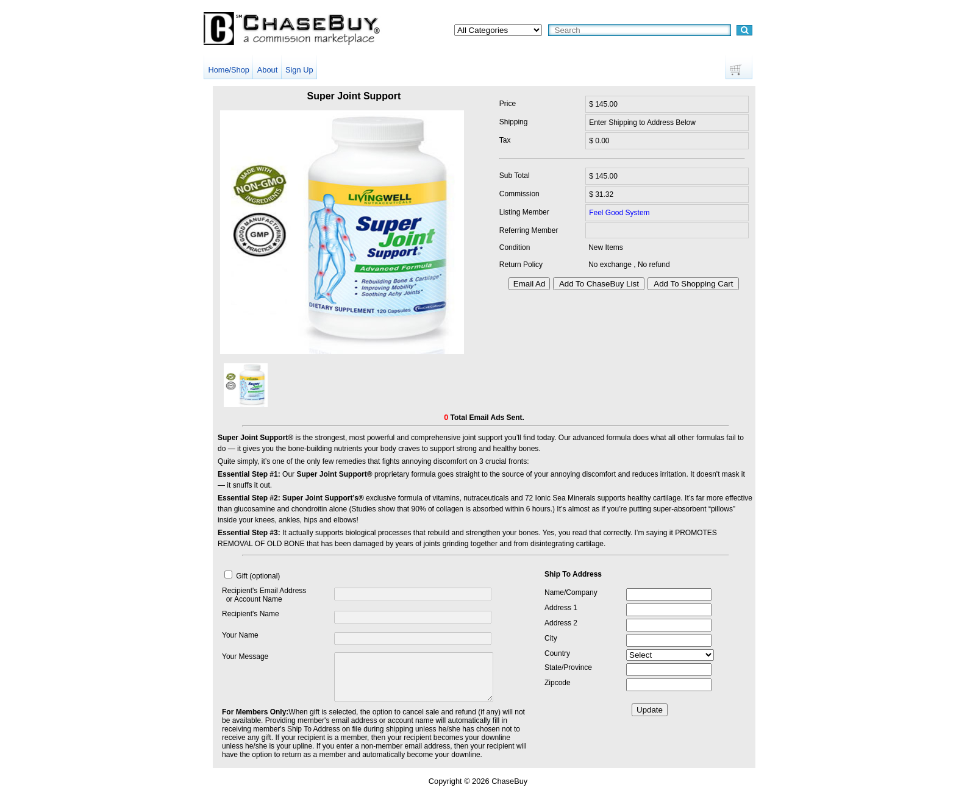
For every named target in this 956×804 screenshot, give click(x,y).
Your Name (240, 635)
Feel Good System (619, 212)
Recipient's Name (250, 614)
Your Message (245, 656)
